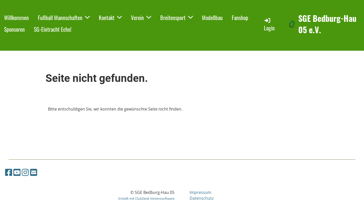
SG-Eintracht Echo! (53, 29)
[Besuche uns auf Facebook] (8, 172)
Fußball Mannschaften (64, 17)
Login (269, 24)
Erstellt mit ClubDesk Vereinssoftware (146, 198)
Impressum (200, 192)
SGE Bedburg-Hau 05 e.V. (327, 24)
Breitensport (176, 17)
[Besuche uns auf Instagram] (25, 172)
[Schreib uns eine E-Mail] (33, 172)
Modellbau (212, 17)
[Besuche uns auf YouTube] (16, 172)
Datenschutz (202, 198)
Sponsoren (14, 29)
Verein (141, 17)
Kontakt (110, 17)
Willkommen (16, 17)
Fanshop (240, 17)
